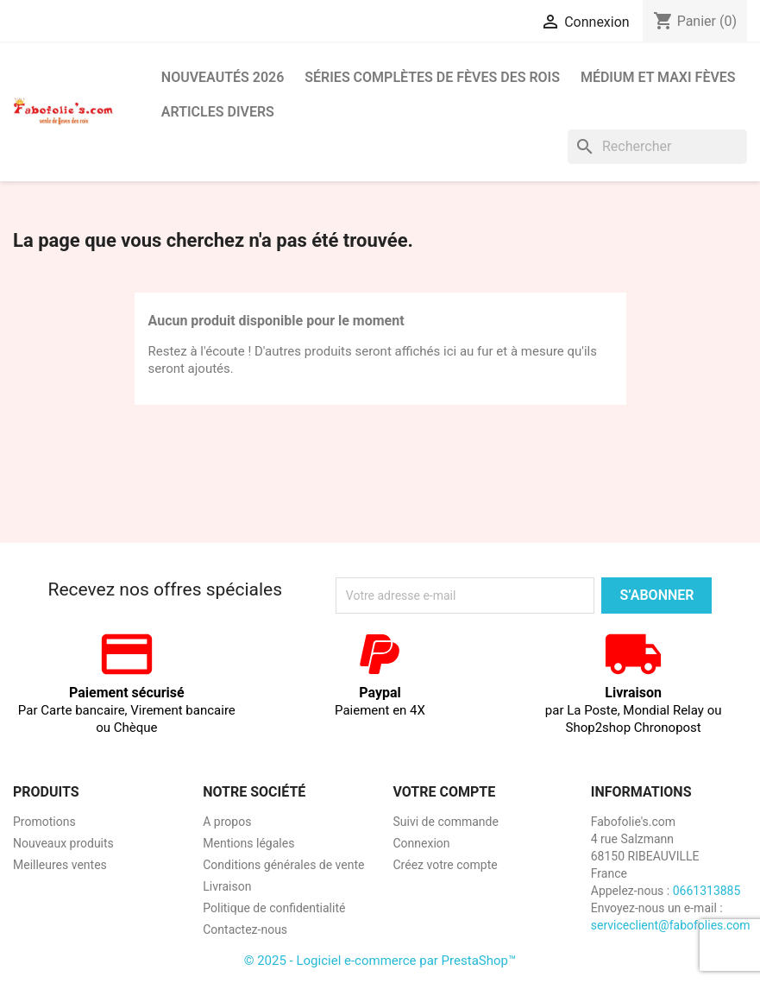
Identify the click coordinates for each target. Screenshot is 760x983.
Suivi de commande (446, 822)
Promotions (44, 822)
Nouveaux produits (63, 843)
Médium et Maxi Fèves (658, 77)
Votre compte (444, 792)
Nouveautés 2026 (223, 77)
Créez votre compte (445, 865)
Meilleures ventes (60, 865)
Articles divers (217, 112)
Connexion (421, 843)
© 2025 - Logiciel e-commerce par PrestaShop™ (380, 960)
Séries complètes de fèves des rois (432, 77)
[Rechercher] (657, 146)
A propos (227, 822)
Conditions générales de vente (283, 865)
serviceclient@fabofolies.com (671, 925)
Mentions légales (248, 843)
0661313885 (707, 891)
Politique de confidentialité (274, 908)
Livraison (227, 886)
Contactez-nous (245, 929)
